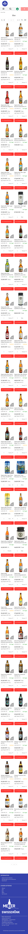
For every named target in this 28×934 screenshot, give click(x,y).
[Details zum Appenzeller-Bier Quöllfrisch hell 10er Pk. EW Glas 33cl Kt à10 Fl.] (7, 265)
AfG (3, 889)
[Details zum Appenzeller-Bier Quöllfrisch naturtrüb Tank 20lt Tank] (20, 299)
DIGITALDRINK (22, 930)
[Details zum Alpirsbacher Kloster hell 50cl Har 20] (20, 29)
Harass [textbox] (10, 48)
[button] (13, 20)
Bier (4, 12)
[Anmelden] (17, 9)
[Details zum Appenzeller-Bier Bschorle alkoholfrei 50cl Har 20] (7, 130)
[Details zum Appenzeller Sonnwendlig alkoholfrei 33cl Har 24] (7, 565)
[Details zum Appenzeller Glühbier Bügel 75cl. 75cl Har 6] (20, 433)
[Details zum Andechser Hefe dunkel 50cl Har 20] (7, 63)
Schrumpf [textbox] (10, 485)
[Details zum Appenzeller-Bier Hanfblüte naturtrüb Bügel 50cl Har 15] (7, 164)
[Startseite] (9, 3)
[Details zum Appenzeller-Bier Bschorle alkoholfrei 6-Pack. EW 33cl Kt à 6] (20, 130)
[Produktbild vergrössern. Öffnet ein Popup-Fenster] (12, 34)
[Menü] (3, 9)
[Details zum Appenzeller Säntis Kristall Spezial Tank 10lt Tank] (20, 533)
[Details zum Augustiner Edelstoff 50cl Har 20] (20, 666)
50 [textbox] (17, 20)
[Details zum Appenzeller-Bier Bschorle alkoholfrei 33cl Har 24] (20, 97)
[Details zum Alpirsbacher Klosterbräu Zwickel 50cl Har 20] (7, 29)
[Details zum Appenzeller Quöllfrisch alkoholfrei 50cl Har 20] (20, 499)
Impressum (4, 880)
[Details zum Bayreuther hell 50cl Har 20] (20, 801)
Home (2, 12)
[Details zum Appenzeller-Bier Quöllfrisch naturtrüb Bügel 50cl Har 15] (7, 299)
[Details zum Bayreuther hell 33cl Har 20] (7, 801)
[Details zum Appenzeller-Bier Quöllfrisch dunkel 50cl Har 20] (20, 231)
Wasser (3, 888)
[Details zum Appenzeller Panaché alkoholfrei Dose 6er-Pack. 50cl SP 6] (7, 499)
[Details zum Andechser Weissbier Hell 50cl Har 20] (20, 63)
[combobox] (19, 20)
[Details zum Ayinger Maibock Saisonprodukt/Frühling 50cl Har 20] (7, 767)
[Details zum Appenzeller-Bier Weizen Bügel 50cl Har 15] (7, 400)
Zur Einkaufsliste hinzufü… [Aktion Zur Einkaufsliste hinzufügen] (8, 53)
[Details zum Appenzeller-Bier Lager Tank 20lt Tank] (20, 198)
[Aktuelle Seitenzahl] (11, 20)
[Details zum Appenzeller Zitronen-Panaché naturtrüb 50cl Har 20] (7, 632)
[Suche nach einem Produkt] (10, 9)
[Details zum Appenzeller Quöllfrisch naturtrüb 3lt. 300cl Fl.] (7, 533)
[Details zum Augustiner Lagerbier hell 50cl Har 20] (7, 700)
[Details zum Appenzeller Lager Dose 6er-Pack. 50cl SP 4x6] (7, 467)
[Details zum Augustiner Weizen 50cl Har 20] (7, 733)
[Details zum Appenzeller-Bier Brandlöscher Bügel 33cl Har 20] (7, 97)
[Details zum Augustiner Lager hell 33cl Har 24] (20, 700)
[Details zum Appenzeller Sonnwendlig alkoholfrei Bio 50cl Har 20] (20, 565)
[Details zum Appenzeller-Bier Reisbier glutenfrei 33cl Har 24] (20, 332)
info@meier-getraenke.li (7, 922)
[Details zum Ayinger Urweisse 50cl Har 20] (20, 767)
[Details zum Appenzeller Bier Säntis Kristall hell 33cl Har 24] (7, 366)
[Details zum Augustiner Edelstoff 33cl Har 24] (7, 666)
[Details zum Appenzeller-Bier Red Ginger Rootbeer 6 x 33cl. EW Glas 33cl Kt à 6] (7, 332)
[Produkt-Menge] (4, 48)
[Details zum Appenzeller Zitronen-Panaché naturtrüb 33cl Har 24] (20, 599)
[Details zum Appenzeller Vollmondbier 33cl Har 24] (7, 599)
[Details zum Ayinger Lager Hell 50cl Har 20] (20, 733)
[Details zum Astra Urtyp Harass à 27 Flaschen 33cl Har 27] (20, 632)
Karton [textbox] (23, 149)
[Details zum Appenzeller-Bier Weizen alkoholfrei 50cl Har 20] (20, 366)
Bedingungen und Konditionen (9, 879)
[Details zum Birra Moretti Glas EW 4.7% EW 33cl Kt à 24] (20, 834)
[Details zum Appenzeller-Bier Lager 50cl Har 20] (7, 198)
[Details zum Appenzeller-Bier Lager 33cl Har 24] (20, 164)
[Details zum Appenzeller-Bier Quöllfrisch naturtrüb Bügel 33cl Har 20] (20, 265)
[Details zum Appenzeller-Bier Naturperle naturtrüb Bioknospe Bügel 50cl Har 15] (7, 231)
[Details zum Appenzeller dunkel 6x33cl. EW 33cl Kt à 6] (7, 433)
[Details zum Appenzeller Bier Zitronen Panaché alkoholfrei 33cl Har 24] (20, 400)
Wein (3, 892)
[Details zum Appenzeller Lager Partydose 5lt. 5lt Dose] (20, 467)
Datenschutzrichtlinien (7, 877)
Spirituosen (4, 893)
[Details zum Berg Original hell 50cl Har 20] (7, 834)
